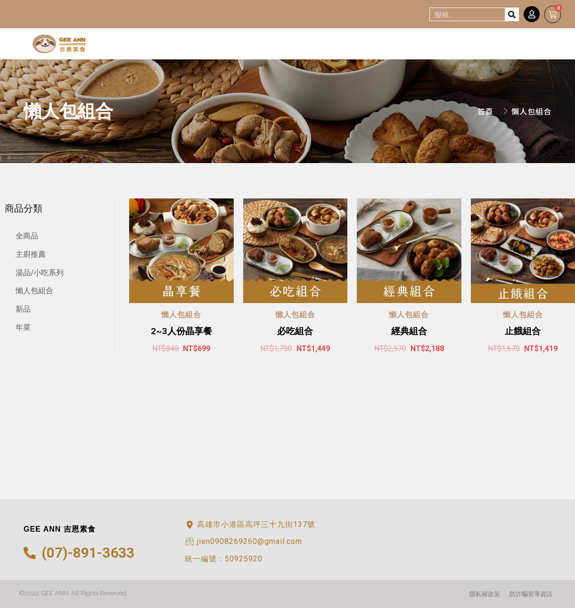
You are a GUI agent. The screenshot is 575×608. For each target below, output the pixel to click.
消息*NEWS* (465, 45)
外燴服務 (528, 45)
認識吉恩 (346, 45)
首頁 (302, 45)
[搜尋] (511, 14)
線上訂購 (402, 45)
